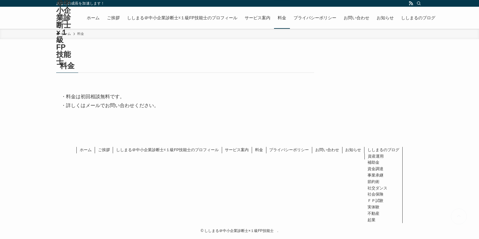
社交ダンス (377, 188)
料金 (259, 150)
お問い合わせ (327, 150)
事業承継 (375, 175)
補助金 (373, 162)
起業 (371, 220)
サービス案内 (237, 150)
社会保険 (375, 194)
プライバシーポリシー (289, 150)
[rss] (411, 3)
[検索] (419, 3)
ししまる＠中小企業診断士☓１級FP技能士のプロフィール (167, 150)
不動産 (373, 213)
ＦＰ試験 (375, 200)
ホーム (86, 150)
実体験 (373, 207)
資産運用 (376, 156)
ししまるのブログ (383, 150)
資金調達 (375, 168)
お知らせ (353, 150)
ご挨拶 (104, 150)
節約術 (373, 181)
